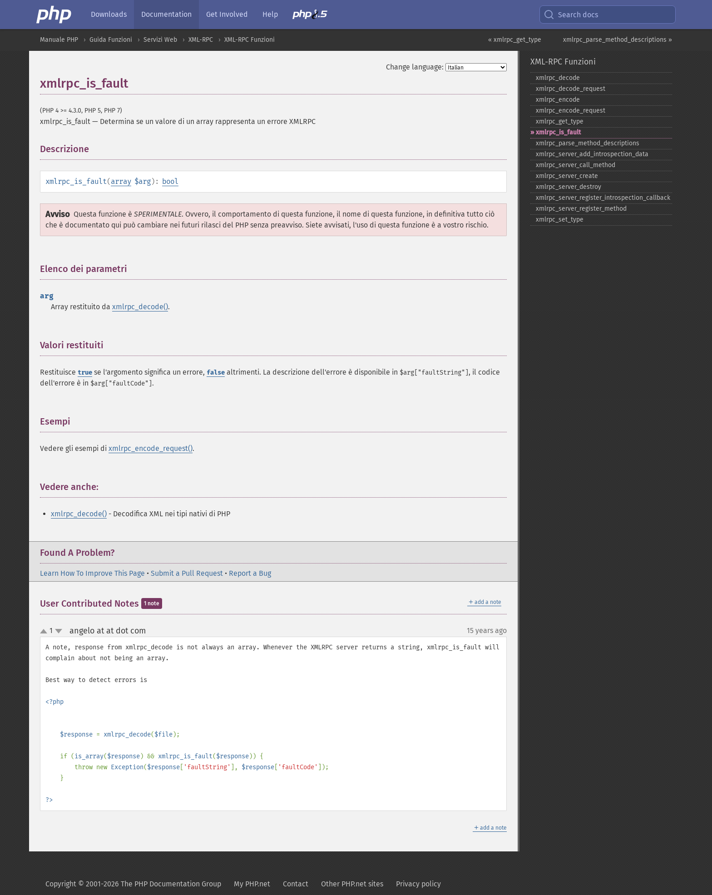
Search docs (571, 14)
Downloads (109, 14)
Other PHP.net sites (352, 884)
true (85, 372)
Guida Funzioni (110, 40)
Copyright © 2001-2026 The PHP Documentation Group (133, 884)
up (45, 631)
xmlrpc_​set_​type (559, 219)
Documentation (166, 14)
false (216, 372)
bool (170, 181)
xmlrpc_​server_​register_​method (581, 209)
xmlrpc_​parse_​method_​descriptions (587, 143)
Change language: (415, 67)
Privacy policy (418, 884)
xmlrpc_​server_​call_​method (575, 165)
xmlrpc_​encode (558, 100)
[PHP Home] (54, 14)
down (58, 631)
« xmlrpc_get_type (514, 40)
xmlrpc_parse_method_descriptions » (617, 40)
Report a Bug (250, 573)
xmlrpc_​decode (558, 78)
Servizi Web (160, 40)
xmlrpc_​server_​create (567, 176)
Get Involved (227, 14)
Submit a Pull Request (187, 573)
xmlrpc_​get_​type (559, 121)
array (121, 181)
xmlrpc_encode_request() (151, 448)
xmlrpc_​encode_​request (570, 110)
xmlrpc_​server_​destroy (568, 187)
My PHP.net (252, 884)
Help (270, 14)
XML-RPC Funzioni (249, 40)
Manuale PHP (59, 40)
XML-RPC (200, 40)
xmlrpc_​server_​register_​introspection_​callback (603, 198)
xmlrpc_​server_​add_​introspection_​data (592, 154)
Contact (295, 884)
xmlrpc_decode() (140, 306)
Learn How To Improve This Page (92, 573)
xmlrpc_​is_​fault (558, 132)
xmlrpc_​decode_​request (570, 89)
